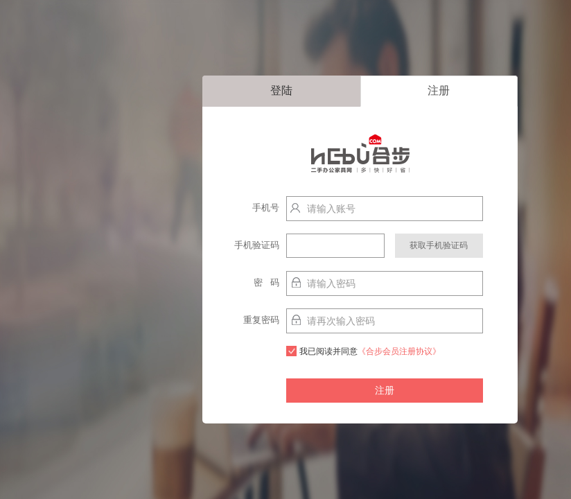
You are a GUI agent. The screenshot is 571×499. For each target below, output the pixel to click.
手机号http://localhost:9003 (249, 211)
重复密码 (261, 320)
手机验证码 (256, 245)
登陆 (281, 90)
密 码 (266, 282)
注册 (439, 90)
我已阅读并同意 (363, 351)
